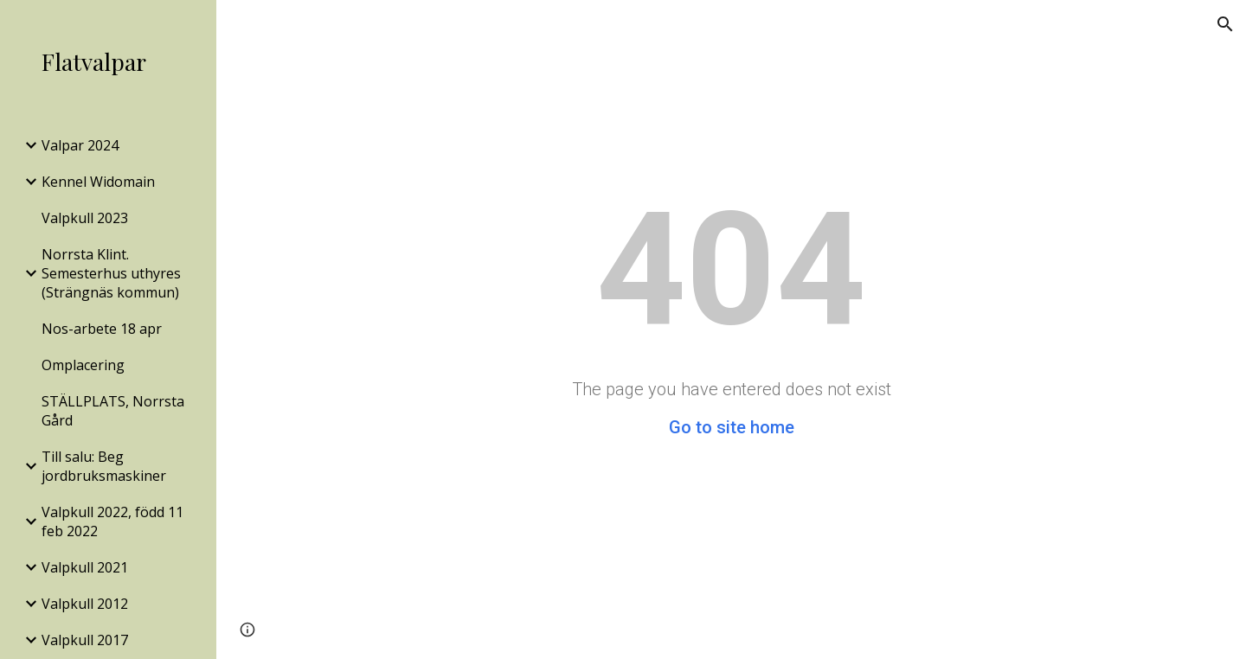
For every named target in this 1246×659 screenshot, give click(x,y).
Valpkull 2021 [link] (85, 567)
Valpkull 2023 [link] (85, 217)
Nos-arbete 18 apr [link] (102, 328)
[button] (1225, 24)
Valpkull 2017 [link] (85, 639)
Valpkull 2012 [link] (85, 603)
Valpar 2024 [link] (80, 145)
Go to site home (731, 427)
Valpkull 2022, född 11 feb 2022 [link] (112, 521)
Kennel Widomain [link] (98, 181)
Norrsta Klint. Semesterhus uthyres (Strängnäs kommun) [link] (111, 273)
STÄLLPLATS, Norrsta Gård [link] (113, 411)
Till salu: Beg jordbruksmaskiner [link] (104, 466)
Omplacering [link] (83, 364)
